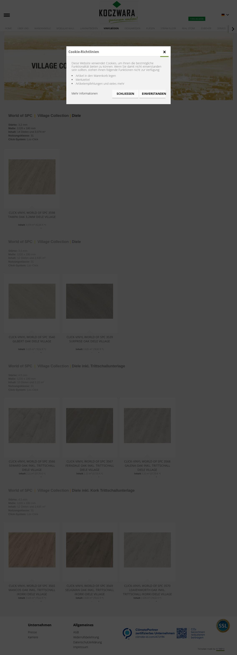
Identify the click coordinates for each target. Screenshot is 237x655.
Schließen (125, 94)
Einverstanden (153, 94)
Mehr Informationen (85, 93)
